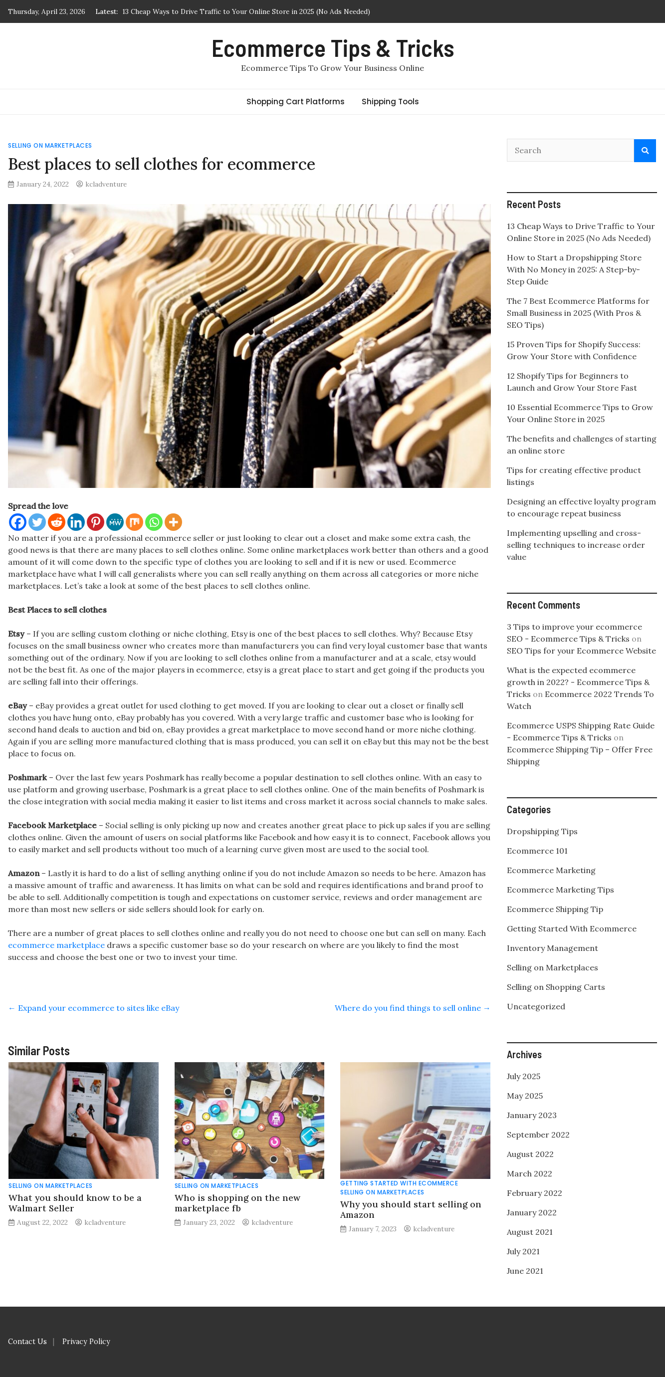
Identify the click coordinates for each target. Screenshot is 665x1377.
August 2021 (530, 1232)
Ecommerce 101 (537, 851)
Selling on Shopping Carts (556, 987)
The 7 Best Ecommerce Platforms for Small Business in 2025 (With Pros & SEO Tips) (578, 313)
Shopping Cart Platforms (295, 101)
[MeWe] (115, 522)
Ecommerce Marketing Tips (560, 890)
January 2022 (532, 1212)
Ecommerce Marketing (551, 870)
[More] (173, 522)
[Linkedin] (76, 522)
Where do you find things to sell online (413, 1008)
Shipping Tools (390, 101)
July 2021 (523, 1251)
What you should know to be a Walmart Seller (75, 1203)
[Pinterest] (95, 522)
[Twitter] (37, 522)
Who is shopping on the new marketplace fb (237, 1203)
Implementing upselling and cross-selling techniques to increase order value (576, 545)
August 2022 (530, 1154)
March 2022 (529, 1173)
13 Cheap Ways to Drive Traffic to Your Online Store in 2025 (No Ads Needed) (246, 11)
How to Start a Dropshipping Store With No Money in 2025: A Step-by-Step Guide (574, 269)
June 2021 (525, 1271)
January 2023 (532, 1115)
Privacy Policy (86, 1341)
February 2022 (534, 1193)
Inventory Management (552, 948)
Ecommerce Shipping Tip (555, 909)
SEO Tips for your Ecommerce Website (581, 651)
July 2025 (523, 1076)
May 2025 (525, 1096)
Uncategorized (536, 1006)
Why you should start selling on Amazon (410, 1209)
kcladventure (106, 184)
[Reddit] (56, 522)
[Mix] (134, 522)
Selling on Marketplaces (50, 145)
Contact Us (27, 1341)
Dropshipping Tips (542, 831)
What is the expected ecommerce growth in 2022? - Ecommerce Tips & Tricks (578, 682)
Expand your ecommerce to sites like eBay (93, 1008)
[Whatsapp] (154, 522)
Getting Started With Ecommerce (399, 1183)
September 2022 (538, 1135)
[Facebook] (17, 522)
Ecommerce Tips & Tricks (333, 47)
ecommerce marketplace (56, 945)
